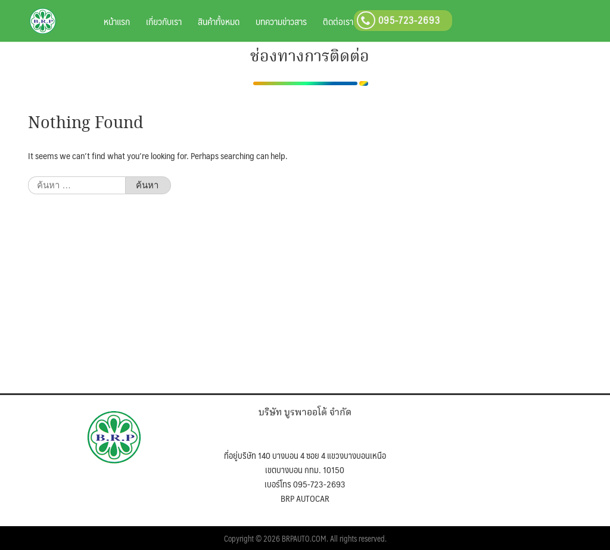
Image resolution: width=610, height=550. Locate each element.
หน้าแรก (117, 21)
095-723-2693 (398, 20)
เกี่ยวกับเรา (164, 21)
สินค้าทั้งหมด (218, 21)
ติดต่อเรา (338, 21)
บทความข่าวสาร (281, 21)
